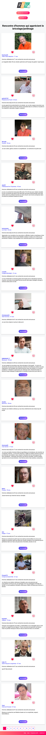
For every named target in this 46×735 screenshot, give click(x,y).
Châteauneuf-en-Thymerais (9, 186)
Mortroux (4, 403)
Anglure (4, 620)
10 (33, 728)
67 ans (19, 663)
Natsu (3, 488)
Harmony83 (5, 445)
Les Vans (4, 230)
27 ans (16, 577)
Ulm (3, 532)
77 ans (11, 446)
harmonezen (5, 228)
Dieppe (4, 533)
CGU (28, 733)
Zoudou (4, 402)
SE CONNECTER (23, 17)
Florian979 (5, 575)
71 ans (16, 56)
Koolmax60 (5, 55)
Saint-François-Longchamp (9, 663)
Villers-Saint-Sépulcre (7, 56)
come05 (4, 272)
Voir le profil (23, 71)
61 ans (14, 273)
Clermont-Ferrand (6, 707)
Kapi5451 (4, 618)
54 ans (9, 403)
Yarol (3, 705)
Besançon (4, 360)
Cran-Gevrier (5, 446)
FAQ (25, 733)
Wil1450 (4, 141)
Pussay (4, 490)
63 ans (15, 100)
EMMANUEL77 (6, 358)
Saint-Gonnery (5, 316)
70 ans (9, 620)
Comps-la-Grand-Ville (7, 577)
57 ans (8, 533)
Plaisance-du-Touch (7, 100)
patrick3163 (5, 98)
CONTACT (42, 733)
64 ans (9, 230)
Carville (4, 143)
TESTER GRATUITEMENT (23, 12)
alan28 (4, 185)
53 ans (8, 143)
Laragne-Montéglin (7, 273)
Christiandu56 (5, 315)
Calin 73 (4, 662)
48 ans (10, 360)
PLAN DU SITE (34, 733)
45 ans (19, 186)
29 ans (8, 490)
